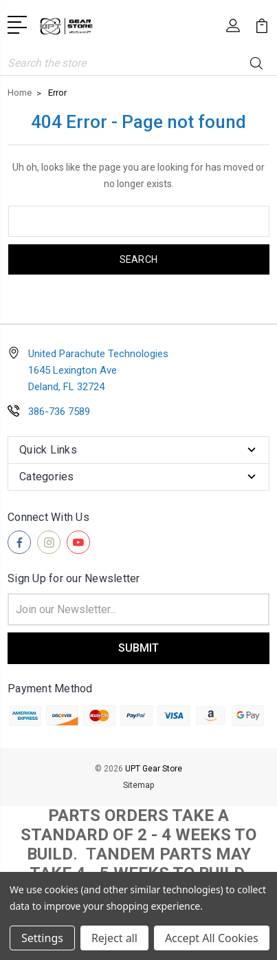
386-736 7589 (59, 411)
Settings (42, 938)
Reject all (114, 938)
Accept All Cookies (211, 938)
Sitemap (138, 785)
